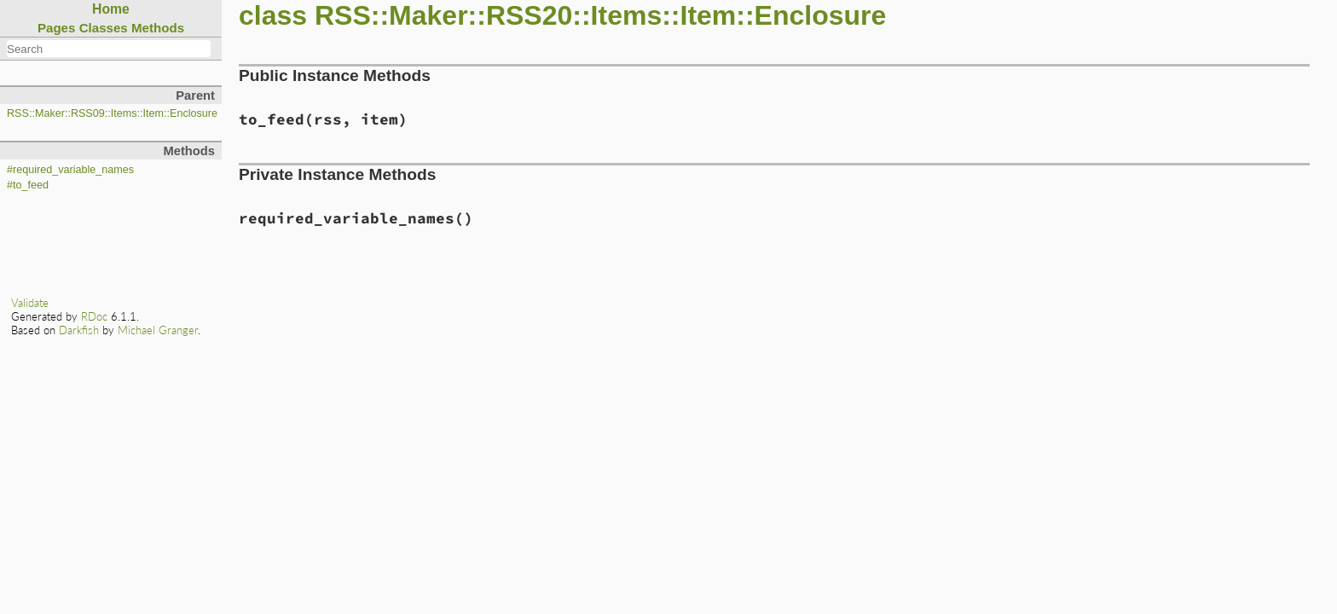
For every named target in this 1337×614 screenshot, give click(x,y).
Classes (103, 27)
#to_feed (28, 185)
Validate (30, 303)
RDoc (94, 316)
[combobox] (109, 48)
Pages (57, 27)
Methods (157, 27)
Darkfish (79, 330)
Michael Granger (158, 330)
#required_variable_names (70, 170)
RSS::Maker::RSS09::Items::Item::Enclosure (112, 113)
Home (111, 9)
